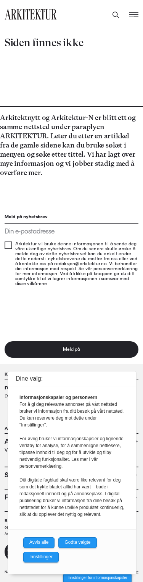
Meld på (71, 349)
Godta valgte (77, 542)
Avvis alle (38, 542)
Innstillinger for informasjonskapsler (97, 578)
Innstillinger (41, 556)
